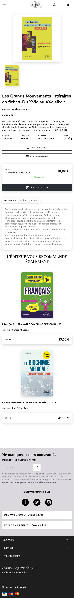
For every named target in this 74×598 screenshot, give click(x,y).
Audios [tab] (23, 200)
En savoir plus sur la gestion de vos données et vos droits (36, 481)
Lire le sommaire (37, 156)
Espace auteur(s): (25, 525)
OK (37, 467)
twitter (37, 502)
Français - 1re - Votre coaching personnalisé (31, 324)
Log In (54, 4)
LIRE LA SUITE (60, 130)
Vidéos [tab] (34, 200)
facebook (25, 502)
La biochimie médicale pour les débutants (29, 402)
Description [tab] (10, 200)
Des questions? (24, 515)
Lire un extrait (37, 147)
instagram (48, 502)
